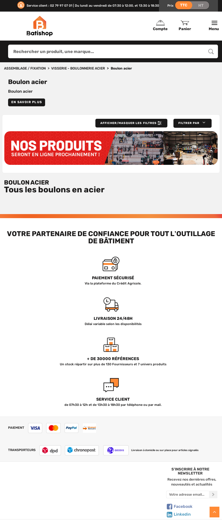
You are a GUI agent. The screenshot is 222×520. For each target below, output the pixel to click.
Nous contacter (29, 484)
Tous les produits (83, 478)
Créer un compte (137, 478)
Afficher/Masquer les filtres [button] (125, 123)
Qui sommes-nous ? (29, 478)
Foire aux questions (29, 490)
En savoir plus (26, 102)
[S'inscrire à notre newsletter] (213, 499)
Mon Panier (137, 484)
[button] (191, 123)
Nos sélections (83, 490)
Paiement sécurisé (137, 502)
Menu (214, 26)
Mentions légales (29, 502)
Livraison (29, 508)
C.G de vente (29, 496)
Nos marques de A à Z (83, 484)
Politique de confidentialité (137, 490)
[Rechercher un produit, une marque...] (211, 51)
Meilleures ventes (82, 502)
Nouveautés (82, 496)
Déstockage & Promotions (82, 508)
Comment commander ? (29, 514)
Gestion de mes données (137, 496)
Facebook (179, 511)
